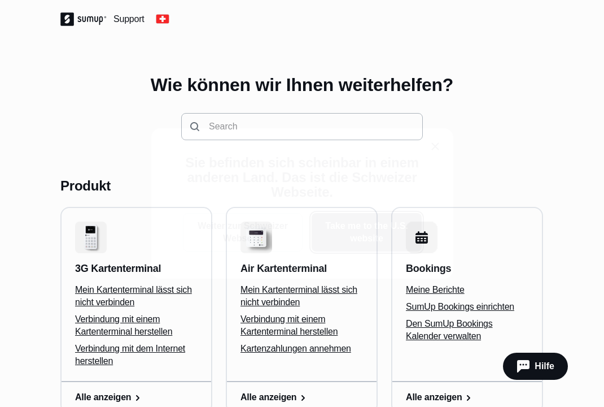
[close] (435, 146)
